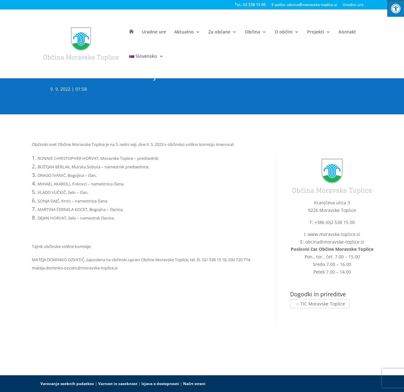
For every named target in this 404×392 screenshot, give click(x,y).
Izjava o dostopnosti (160, 383)
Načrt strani (194, 383)
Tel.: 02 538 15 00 (250, 5)
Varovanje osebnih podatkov (67, 383)
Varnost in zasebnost (117, 383)
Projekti (315, 32)
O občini (284, 32)
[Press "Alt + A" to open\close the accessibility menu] (395, 8)
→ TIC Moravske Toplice (320, 304)
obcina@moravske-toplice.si (334, 242)
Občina (252, 32)
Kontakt (347, 32)
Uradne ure (353, 5)
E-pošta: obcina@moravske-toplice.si (304, 5)
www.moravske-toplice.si (334, 234)
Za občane (219, 32)
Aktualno (184, 32)
